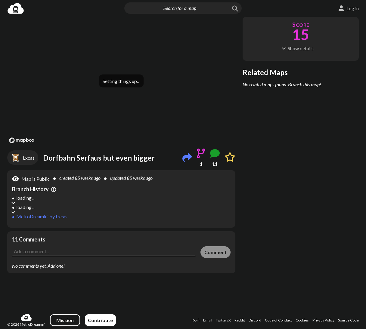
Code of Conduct (278, 320)
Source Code (348, 320)
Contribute (100, 320)
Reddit (239, 320)
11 (215, 164)
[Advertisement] (121, 244)
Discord (255, 320)
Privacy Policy (323, 320)
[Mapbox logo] (21, 140)
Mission (65, 320)
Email (207, 320)
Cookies (302, 320)
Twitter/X (223, 320)
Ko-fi (196, 320)
